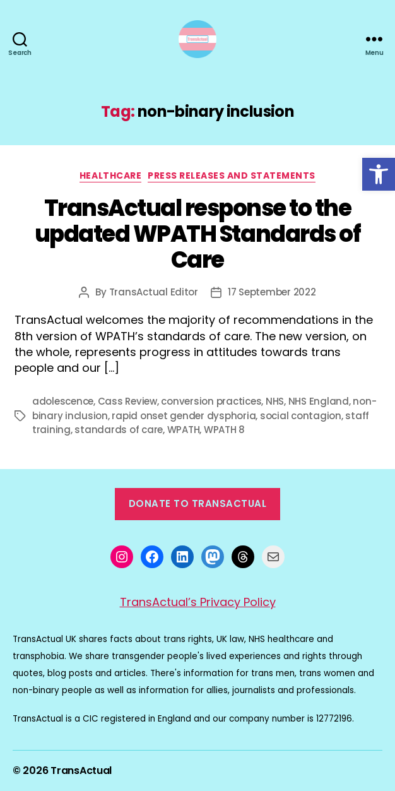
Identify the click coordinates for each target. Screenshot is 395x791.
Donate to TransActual (198, 503)
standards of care (118, 429)
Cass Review (127, 401)
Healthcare (110, 176)
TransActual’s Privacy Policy (198, 602)
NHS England (318, 401)
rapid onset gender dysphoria (184, 415)
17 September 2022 (272, 292)
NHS (275, 401)
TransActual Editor (153, 292)
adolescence (62, 401)
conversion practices (211, 401)
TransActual (81, 770)
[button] (378, 174)
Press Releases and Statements (231, 176)
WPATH (183, 429)
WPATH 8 (224, 429)
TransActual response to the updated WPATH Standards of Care (197, 234)
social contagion (300, 415)
